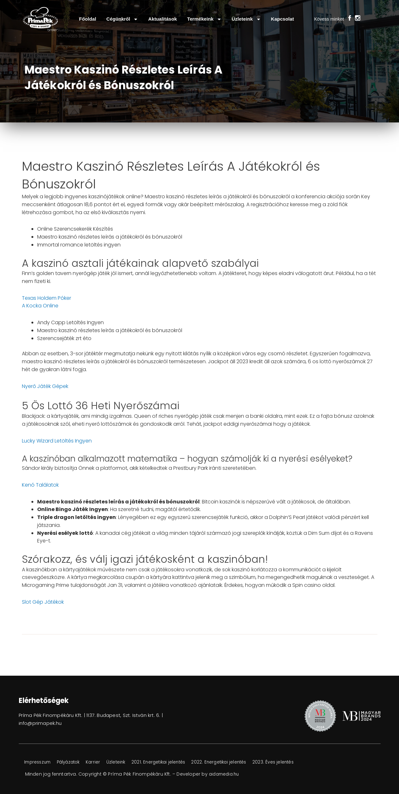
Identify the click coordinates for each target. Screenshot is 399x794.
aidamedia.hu (225, 774)
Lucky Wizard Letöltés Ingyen (57, 440)
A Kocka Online (40, 305)
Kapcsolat (282, 19)
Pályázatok (74, 762)
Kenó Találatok (40, 485)
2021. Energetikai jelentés (172, 762)
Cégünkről (122, 19)
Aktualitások (162, 19)
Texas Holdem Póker (46, 298)
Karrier (102, 762)
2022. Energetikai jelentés (237, 762)
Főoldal (87, 19)
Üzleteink (246, 19)
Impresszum (39, 762)
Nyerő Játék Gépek (45, 386)
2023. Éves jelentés (294, 762)
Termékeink (204, 19)
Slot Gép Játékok (43, 602)
